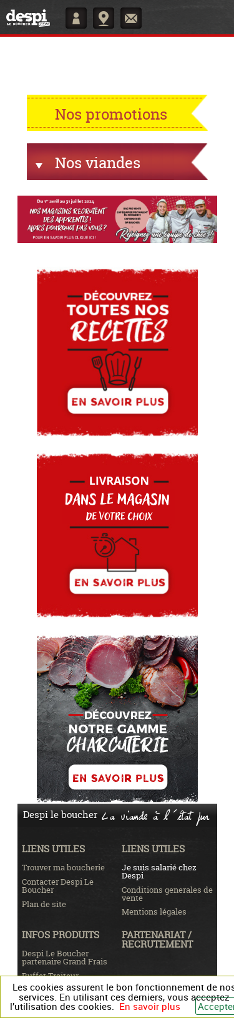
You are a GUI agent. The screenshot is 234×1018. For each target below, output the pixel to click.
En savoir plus (149, 1006)
